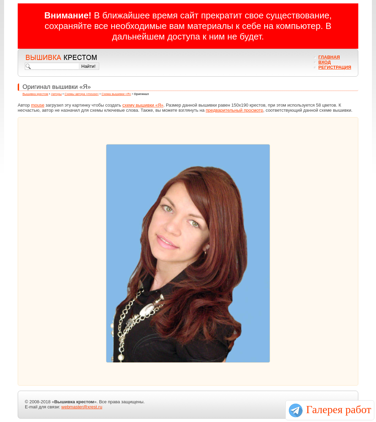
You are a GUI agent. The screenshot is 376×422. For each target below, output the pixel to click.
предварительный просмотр (234, 110)
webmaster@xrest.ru (81, 406)
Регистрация (334, 67)
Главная (329, 57)
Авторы (56, 94)
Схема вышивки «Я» (116, 94)
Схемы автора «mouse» (82, 94)
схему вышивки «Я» (142, 105)
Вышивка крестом (35, 94)
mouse (37, 105)
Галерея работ (338, 409)
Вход (324, 62)
